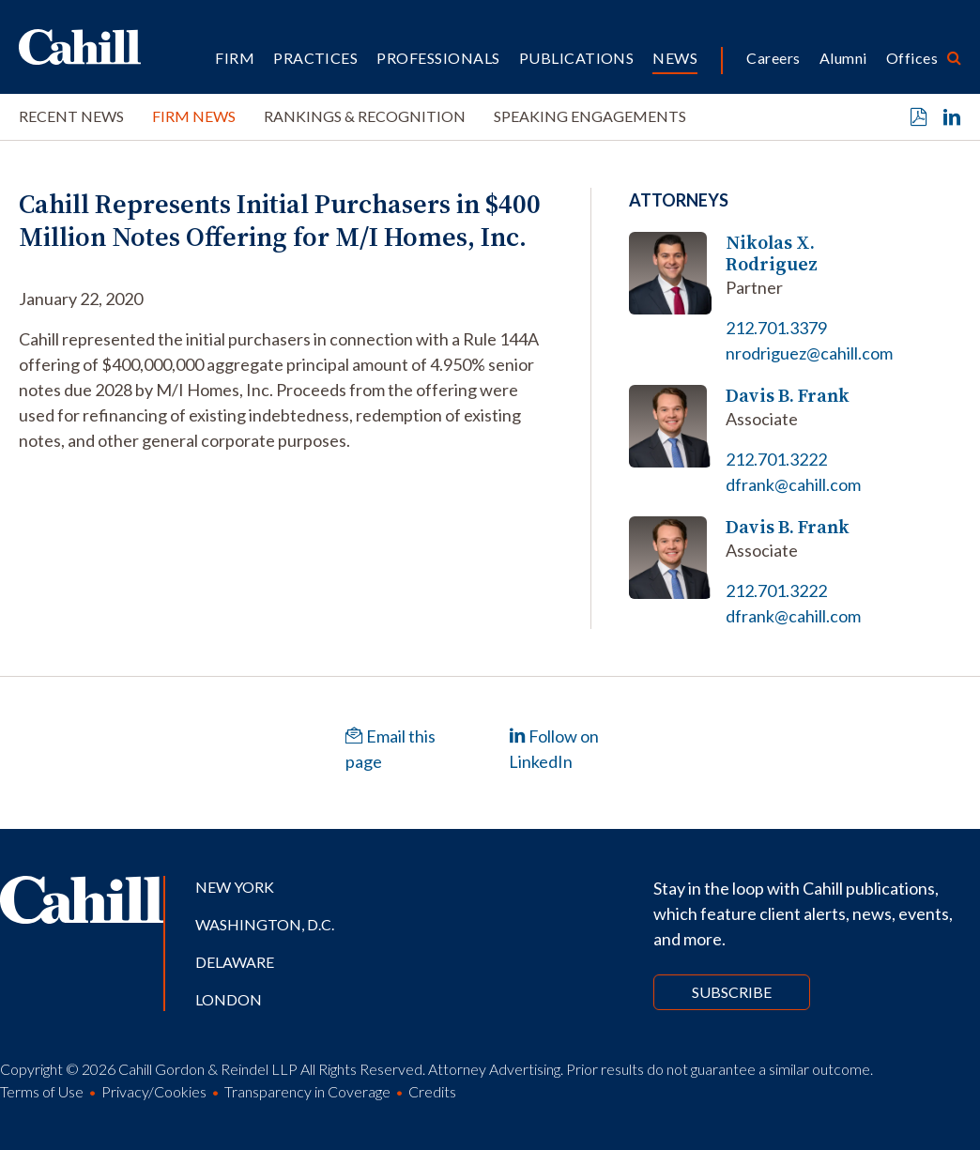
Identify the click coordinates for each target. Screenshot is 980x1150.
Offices (912, 58)
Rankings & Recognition (365, 116)
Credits (432, 1091)
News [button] (674, 58)
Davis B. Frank (788, 395)
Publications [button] (577, 58)
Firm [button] (234, 58)
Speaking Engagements (590, 116)
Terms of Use (42, 1091)
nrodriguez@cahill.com (809, 353)
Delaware (234, 962)
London (228, 999)
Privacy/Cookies (154, 1091)
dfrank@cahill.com (793, 484)
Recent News (71, 116)
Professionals (437, 58)
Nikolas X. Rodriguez (772, 253)
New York (234, 887)
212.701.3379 (776, 327)
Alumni (843, 58)
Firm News (194, 116)
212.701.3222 (776, 459)
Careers (773, 58)
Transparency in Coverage (307, 1091)
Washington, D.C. (264, 924)
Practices (315, 58)
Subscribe (732, 992)
